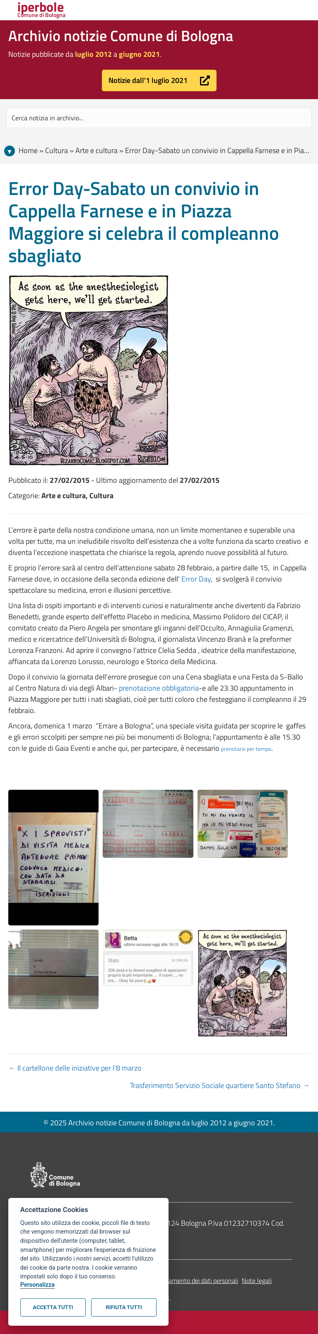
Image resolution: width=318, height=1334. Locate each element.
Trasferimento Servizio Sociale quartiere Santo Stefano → (220, 1085)
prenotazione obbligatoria (159, 688)
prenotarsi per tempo (246, 749)
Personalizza (37, 1284)
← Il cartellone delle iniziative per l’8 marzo (75, 1068)
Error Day (196, 578)
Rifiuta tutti (124, 1307)
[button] (159, 80)
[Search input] (159, 117)
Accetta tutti (53, 1307)
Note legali (257, 1280)
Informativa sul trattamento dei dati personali (175, 1280)
